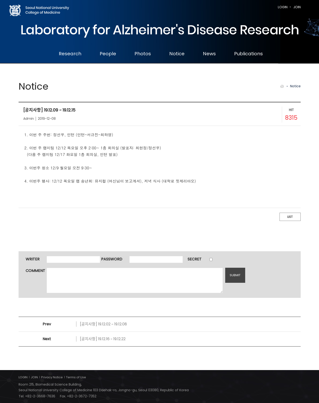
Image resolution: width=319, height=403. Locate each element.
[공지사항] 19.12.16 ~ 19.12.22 (103, 339)
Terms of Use (76, 377)
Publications (248, 53)
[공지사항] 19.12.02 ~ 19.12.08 (103, 324)
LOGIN (282, 7)
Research (70, 53)
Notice (177, 53)
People (108, 53)
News (209, 53)
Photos (142, 53)
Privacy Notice (52, 377)
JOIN (297, 7)
